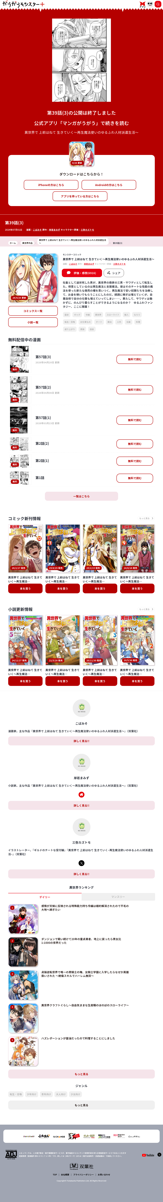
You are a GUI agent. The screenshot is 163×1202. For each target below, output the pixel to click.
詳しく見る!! (81, 741)
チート (99, 321)
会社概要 (65, 1174)
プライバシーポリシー (83, 1174)
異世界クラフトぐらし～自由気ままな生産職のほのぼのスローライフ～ (85, 1005)
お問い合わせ (104, 1174)
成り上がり (70, 329)
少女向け (75, 1094)
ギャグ (77, 314)
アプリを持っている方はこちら (80, 196)
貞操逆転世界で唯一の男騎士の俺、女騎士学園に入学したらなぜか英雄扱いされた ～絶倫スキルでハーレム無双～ (85, 974)
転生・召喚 (70, 321)
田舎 (92, 329)
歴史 (67, 314)
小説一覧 (32, 322)
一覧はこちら (81, 496)
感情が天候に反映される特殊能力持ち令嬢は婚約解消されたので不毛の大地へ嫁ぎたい (85, 908)
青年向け (46, 1094)
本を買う (25, 588)
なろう (137, 314)
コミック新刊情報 (24, 518)
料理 (138, 321)
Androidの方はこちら (108, 185)
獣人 (126, 314)
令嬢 (88, 314)
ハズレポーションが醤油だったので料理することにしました (78, 1038)
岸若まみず (54, 229)
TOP (55, 1174)
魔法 (110, 321)
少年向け (31, 1094)
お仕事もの (85, 321)
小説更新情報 (20, 609)
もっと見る (81, 1074)
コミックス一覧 (33, 311)
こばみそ (37, 229)
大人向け (61, 1094)
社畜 (128, 321)
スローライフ (113, 314)
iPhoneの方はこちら (51, 185)
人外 (119, 321)
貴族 (82, 329)
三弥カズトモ (87, 229)
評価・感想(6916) (85, 273)
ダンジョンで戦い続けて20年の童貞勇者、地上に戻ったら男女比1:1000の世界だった (81, 941)
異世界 (98, 314)
